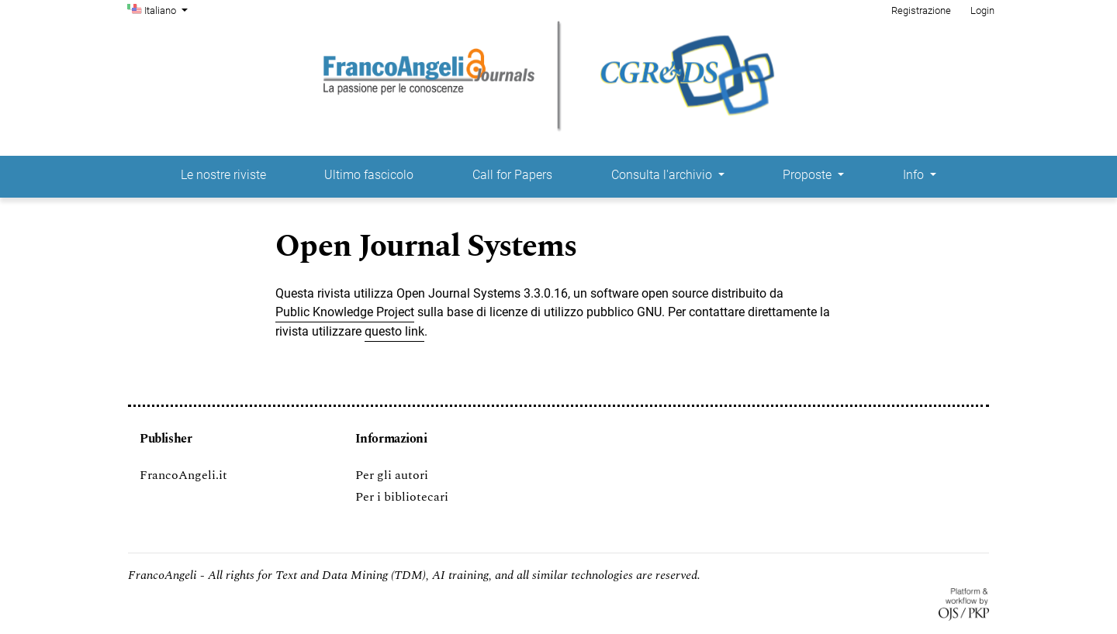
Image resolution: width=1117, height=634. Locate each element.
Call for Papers (512, 174)
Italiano (167, 9)
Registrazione (921, 10)
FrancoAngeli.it (183, 475)
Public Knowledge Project (344, 312)
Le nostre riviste (223, 174)
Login (982, 10)
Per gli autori (391, 475)
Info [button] (915, 174)
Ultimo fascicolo (368, 174)
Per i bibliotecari (401, 497)
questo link (394, 331)
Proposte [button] (809, 174)
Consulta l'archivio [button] (663, 174)
